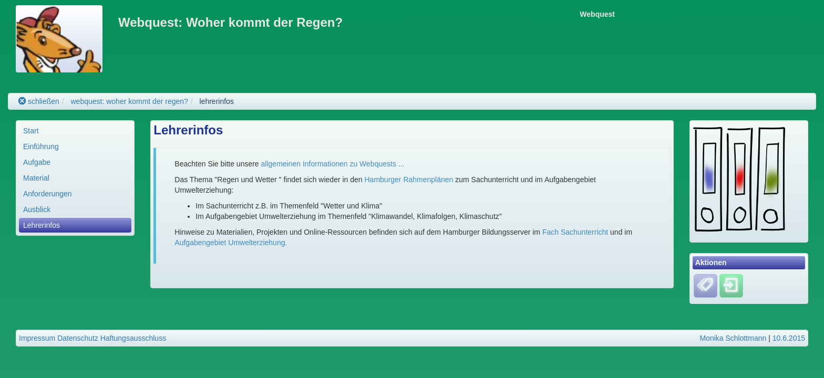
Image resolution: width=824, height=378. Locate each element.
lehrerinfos (217, 101)
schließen (38, 101)
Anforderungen (47, 194)
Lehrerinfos (41, 225)
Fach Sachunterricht (575, 232)
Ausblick (36, 209)
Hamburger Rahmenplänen (409, 179)
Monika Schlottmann (732, 338)
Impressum (37, 338)
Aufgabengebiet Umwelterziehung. (230, 242)
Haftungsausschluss (133, 338)
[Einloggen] (731, 285)
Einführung (41, 146)
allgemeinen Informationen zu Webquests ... (333, 164)
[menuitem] (75, 130)
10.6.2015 (788, 338)
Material (36, 178)
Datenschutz (77, 338)
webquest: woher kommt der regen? (129, 101)
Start (31, 131)
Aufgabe (36, 162)
